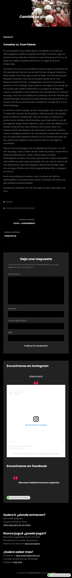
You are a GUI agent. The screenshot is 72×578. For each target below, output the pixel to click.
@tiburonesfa (36, 376)
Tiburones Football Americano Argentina (38, 482)
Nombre (12, 308)
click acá (17, 562)
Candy (53, 573)
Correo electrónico (18, 320)
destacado (18, 208)
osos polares (29, 208)
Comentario (14, 274)
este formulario (32, 543)
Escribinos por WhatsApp (18, 497)
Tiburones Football (19, 454)
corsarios (10, 208)
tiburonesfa (32, 454)
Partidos (9, 202)
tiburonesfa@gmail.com (28, 555)
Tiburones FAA (34, 573)
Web (10, 332)
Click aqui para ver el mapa (16, 525)
